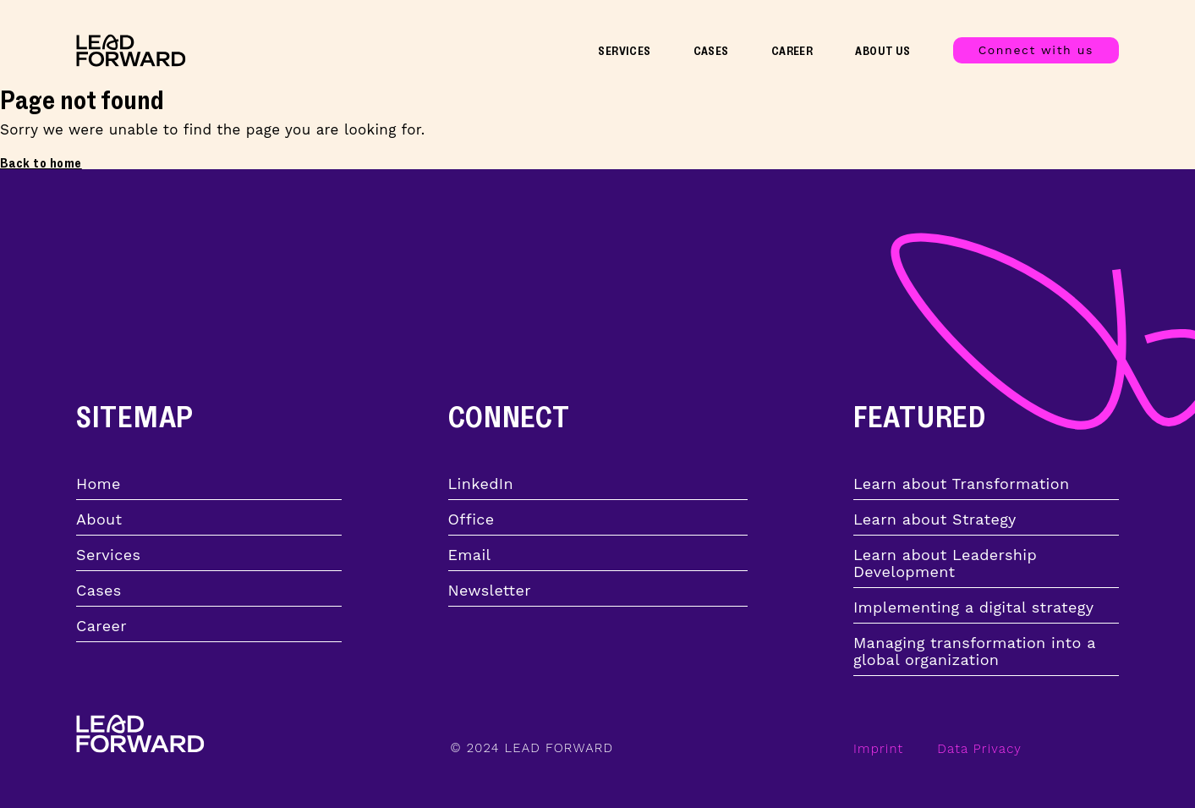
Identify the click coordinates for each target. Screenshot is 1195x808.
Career (792, 51)
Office (471, 519)
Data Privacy (979, 748)
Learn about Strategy (935, 519)
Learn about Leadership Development (945, 563)
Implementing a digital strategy (973, 607)
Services (624, 51)
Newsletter (489, 590)
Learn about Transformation (961, 483)
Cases (711, 51)
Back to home (41, 163)
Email (469, 555)
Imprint (878, 748)
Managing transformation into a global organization (974, 651)
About (99, 519)
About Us (882, 51)
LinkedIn (480, 483)
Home (98, 483)
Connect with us (1036, 50)
